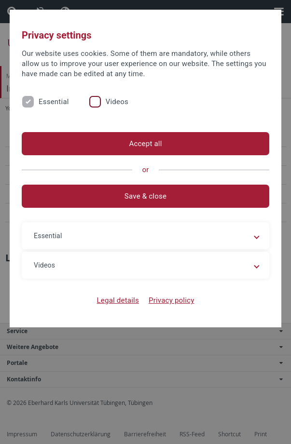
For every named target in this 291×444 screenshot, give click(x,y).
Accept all (145, 143)
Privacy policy (171, 300)
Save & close (145, 196)
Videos (117, 101)
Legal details (118, 300)
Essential (54, 101)
